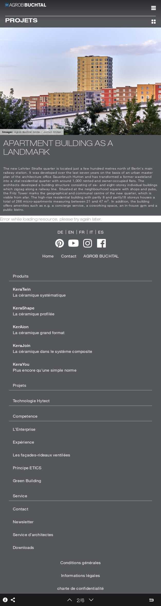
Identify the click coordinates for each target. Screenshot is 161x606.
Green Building (27, 480)
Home (48, 255)
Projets (19, 385)
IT (91, 231)
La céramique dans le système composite (52, 348)
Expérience (23, 441)
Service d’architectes (33, 534)
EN (71, 231)
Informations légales (80, 575)
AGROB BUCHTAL (101, 255)
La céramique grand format (38, 329)
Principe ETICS (27, 467)
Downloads (23, 547)
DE (60, 231)
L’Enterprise (24, 429)
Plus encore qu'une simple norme (45, 367)
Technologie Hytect (31, 400)
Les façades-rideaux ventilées (41, 454)
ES (100, 231)
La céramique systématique (39, 292)
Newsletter (23, 521)
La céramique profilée (33, 311)
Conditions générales (80, 562)
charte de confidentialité (80, 588)
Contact (69, 255)
